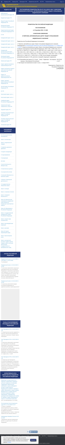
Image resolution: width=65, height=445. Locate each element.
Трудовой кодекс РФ (6, 109)
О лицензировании (5, 154)
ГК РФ (2, 34)
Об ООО (3, 161)
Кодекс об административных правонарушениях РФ (6, 76)
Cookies (9, 442)
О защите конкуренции (6, 151)
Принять (33, 440)
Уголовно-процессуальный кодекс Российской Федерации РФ (7, 120)
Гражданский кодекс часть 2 (7, 40)
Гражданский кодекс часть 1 (7, 37)
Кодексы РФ (7, 1)
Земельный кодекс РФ (6, 60)
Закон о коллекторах (6, 139)
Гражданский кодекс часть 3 (7, 44)
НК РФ (2, 91)
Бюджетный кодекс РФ (6, 17)
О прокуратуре (4, 158)
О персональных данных (7, 168)
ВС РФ (42, 1)
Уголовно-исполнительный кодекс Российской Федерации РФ (7, 114)
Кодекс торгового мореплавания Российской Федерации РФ (7, 82)
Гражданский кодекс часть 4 (7, 47)
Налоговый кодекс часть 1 (7, 94)
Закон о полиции (5, 188)
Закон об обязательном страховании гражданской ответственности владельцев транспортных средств (7, 202)
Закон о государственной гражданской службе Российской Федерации (7, 214)
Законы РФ (15, 1)
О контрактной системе (6, 171)
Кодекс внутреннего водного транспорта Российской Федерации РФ (7, 70)
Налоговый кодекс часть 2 (7, 97)
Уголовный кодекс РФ (6, 124)
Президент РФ (23, 1)
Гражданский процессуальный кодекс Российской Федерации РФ (7, 52)
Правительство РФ (33, 1)
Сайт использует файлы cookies (42, 443)
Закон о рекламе (5, 228)
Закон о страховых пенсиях (7, 191)
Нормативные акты (50, 1)
